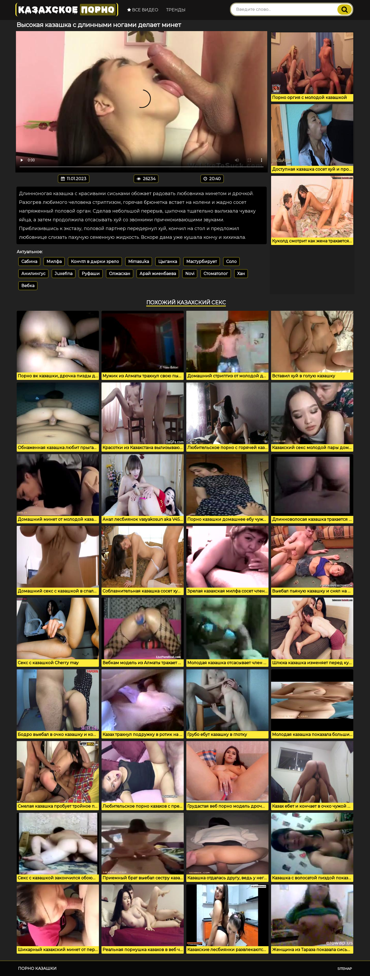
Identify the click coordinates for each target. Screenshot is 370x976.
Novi (189, 273)
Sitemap (344, 968)
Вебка (27, 285)
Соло (231, 261)
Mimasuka (138, 261)
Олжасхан (119, 273)
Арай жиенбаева (158, 273)
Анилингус (33, 273)
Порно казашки (37, 968)
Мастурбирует (201, 261)
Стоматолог (215, 273)
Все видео (142, 9)
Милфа (54, 261)
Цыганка (167, 261)
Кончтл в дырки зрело (95, 261)
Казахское (67, 9)
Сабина (29, 261)
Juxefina (63, 273)
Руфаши (91, 273)
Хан (241, 273)
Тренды (176, 9)
